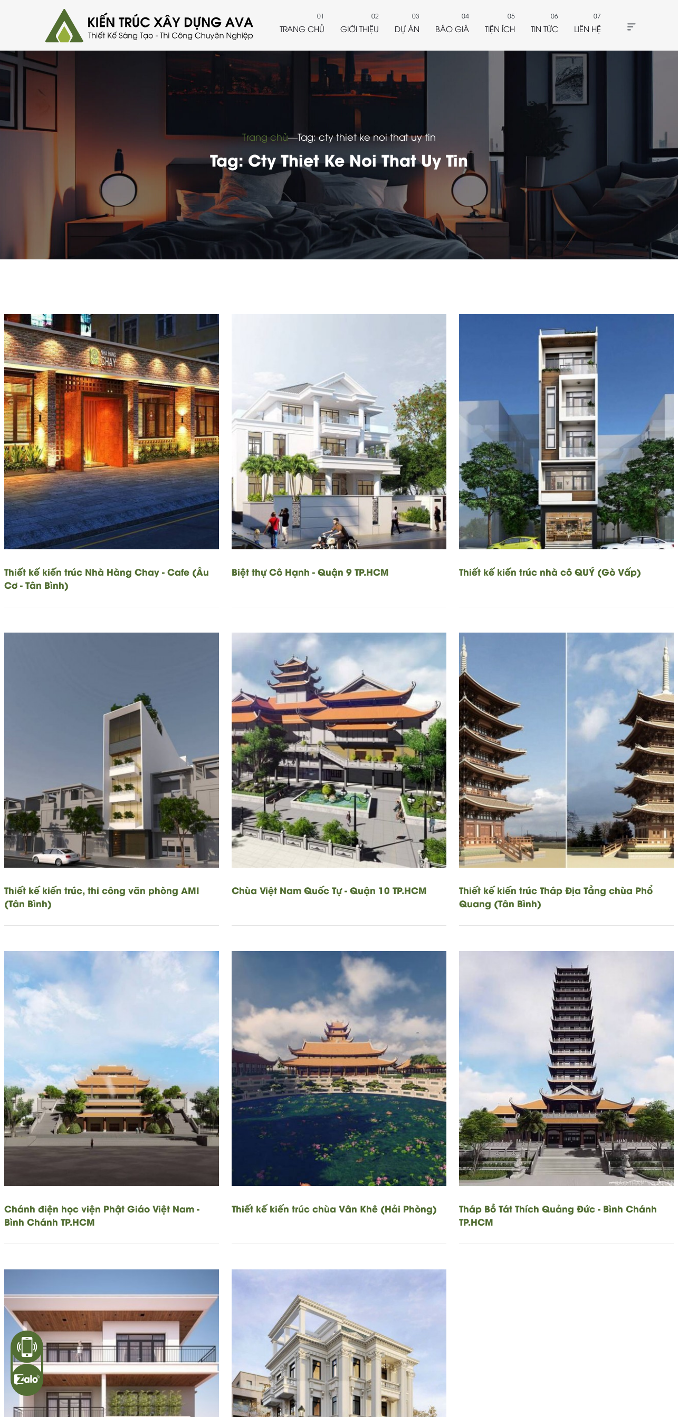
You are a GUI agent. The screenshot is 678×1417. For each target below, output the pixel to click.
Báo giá (452, 28)
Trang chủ (302, 28)
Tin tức (544, 28)
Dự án (407, 28)
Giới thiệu (359, 28)
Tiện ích (500, 28)
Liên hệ (587, 28)
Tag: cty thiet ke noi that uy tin (367, 136)
